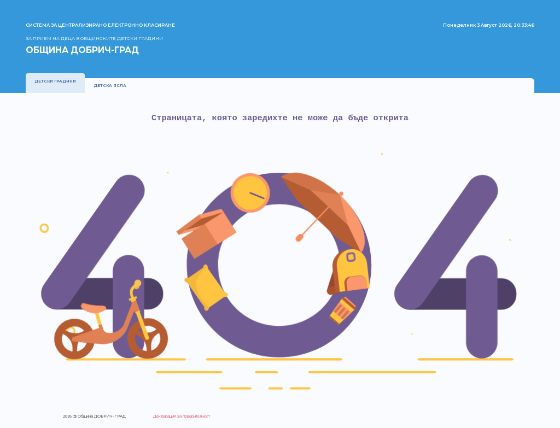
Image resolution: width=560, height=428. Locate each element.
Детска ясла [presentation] (110, 85)
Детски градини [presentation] (55, 81)
